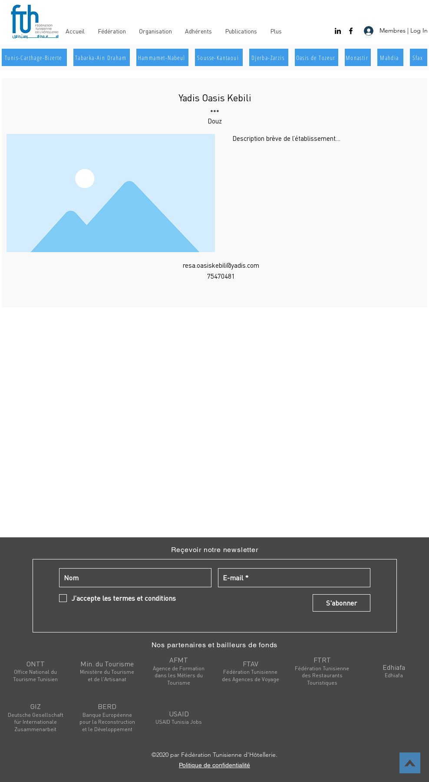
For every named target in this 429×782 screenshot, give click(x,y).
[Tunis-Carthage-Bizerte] (34, 57)
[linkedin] (337, 31)
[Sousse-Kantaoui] (219, 57)
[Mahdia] (390, 57)
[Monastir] (358, 57)
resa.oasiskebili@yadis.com (221, 265)
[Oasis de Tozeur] (316, 57)
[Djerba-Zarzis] (268, 57)
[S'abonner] (341, 603)
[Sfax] (418, 57)
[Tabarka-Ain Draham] (101, 57)
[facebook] (350, 31)
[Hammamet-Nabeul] (162, 57)
